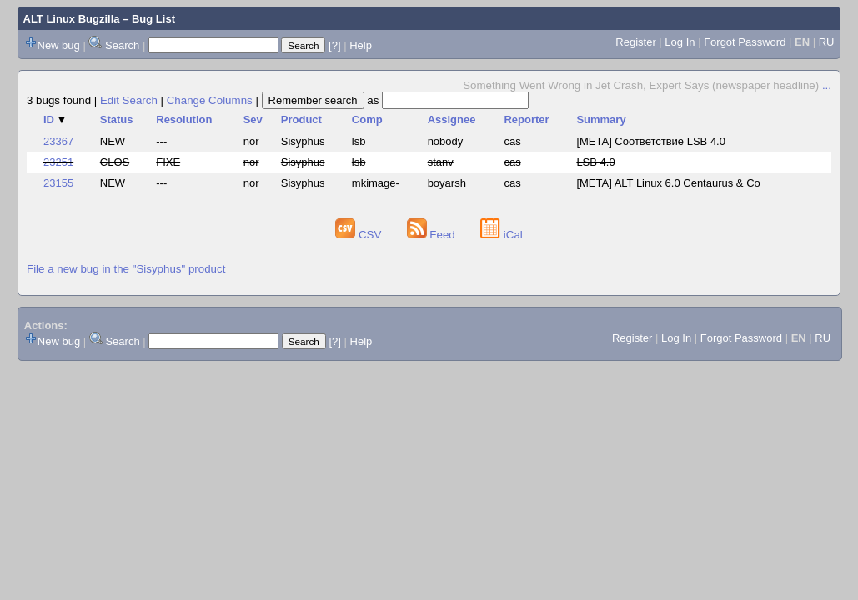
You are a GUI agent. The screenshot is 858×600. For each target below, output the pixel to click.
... (826, 85)
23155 (58, 183)
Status (116, 119)
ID (55, 119)
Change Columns (210, 100)
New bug (59, 45)
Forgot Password (744, 42)
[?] (334, 45)
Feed (433, 234)
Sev (253, 119)
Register (635, 42)
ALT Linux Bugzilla (71, 18)
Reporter (526, 119)
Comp (367, 119)
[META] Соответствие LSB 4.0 (650, 141)
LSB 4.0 (595, 162)
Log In (680, 42)
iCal (501, 234)
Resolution (184, 119)
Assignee (452, 119)
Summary (600, 119)
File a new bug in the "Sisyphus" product (126, 268)
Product (301, 119)
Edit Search (129, 100)
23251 (58, 162)
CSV (359, 234)
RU (827, 42)
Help (360, 45)
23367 (58, 141)
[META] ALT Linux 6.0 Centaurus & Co (668, 183)
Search (122, 45)
